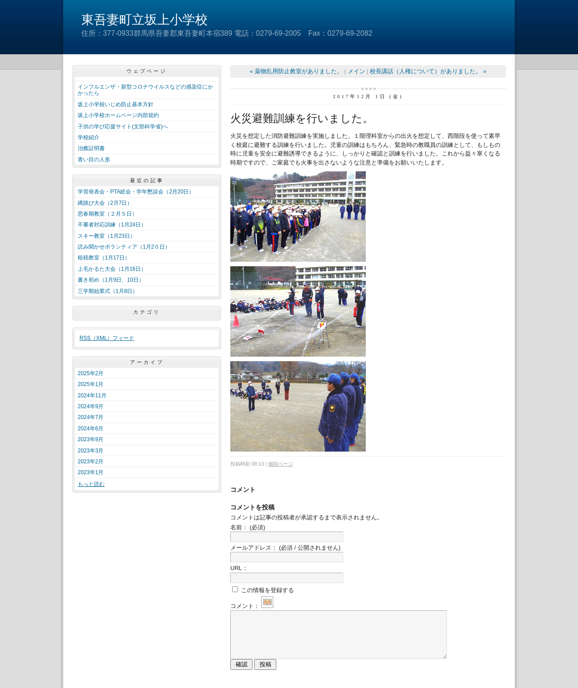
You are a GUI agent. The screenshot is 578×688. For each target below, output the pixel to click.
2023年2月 (90, 461)
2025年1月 (90, 384)
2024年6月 (90, 428)
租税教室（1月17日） (104, 257)
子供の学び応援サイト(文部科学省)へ (123, 126)
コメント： (251, 606)
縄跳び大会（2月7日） (105, 203)
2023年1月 (90, 472)
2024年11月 (92, 395)
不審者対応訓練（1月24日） (112, 224)
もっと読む (91, 484)
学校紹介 (88, 137)
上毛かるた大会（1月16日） (112, 269)
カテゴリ (146, 312)
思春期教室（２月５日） (107, 214)
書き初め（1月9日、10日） (111, 280)
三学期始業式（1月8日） (108, 291)
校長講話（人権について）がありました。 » (428, 71)
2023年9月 (90, 439)
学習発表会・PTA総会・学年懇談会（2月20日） (136, 191)
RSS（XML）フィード (106, 338)
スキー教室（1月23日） (106, 236)
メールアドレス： (285, 547)
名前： (247, 527)
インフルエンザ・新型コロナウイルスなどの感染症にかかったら (145, 90)
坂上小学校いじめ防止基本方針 (116, 104)
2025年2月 (90, 373)
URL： (239, 568)
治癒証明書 (91, 148)
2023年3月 (90, 451)
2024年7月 (90, 417)
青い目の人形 (94, 159)
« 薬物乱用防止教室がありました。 (296, 71)
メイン (356, 71)
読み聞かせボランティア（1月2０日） (124, 247)
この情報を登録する (263, 590)
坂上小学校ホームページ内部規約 (118, 115)
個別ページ (280, 464)
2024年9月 (90, 406)
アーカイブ (147, 362)
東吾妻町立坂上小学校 (144, 20)
